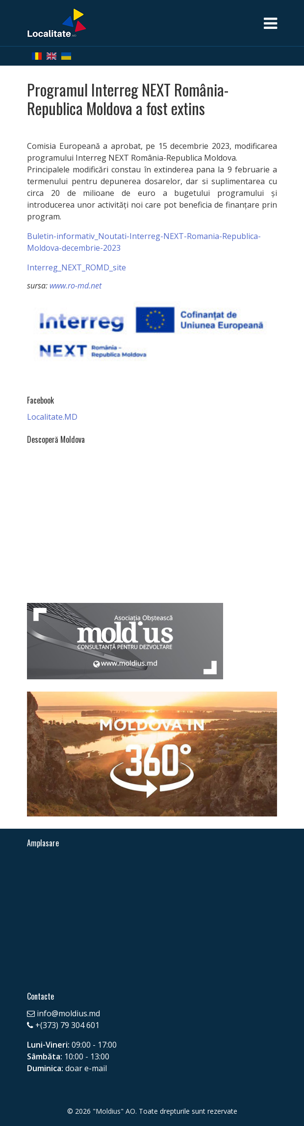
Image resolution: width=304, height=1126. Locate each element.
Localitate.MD (52, 416)
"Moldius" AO (114, 1111)
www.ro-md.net (75, 285)
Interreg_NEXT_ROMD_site (76, 267)
